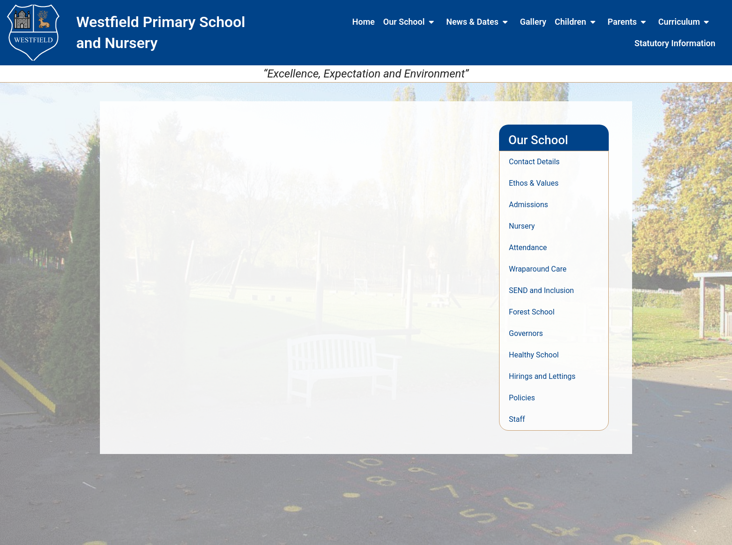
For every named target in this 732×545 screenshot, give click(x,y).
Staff (517, 419)
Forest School (532, 311)
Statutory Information (674, 43)
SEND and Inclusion (541, 290)
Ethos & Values (533, 183)
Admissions (528, 204)
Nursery (522, 226)
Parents (629, 22)
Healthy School (534, 354)
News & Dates (479, 22)
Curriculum (685, 22)
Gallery (533, 22)
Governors (526, 333)
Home (363, 22)
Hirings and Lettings (542, 376)
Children (577, 22)
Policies (522, 397)
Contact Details (534, 161)
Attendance (528, 247)
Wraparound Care (537, 269)
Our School (410, 22)
